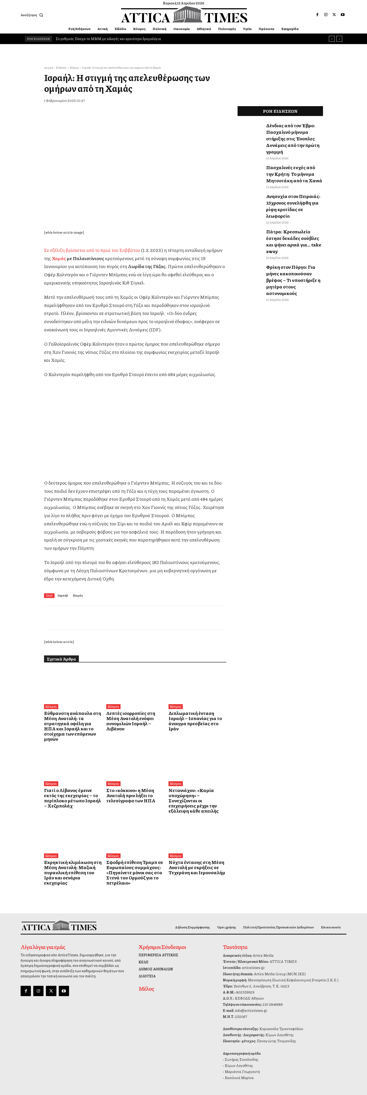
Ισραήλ (62, 595)
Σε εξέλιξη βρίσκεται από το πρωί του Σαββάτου (92, 250)
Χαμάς (59, 258)
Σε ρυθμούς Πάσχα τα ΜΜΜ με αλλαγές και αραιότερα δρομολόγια (108, 38)
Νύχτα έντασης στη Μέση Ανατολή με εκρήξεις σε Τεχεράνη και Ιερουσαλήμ (191, 847)
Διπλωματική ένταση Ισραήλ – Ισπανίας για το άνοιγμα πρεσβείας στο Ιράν (195, 717)
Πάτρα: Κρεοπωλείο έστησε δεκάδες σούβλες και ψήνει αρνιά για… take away (290, 210)
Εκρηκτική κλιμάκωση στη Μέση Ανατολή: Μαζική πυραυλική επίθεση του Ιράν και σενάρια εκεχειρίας (72, 850)
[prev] (332, 39)
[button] (33, 15)
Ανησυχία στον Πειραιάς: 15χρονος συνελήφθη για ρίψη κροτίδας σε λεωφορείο (292, 185)
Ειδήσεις (61, 68)
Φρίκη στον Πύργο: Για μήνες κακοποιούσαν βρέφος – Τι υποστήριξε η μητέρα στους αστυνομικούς (291, 237)
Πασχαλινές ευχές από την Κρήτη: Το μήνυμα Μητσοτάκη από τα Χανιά (292, 160)
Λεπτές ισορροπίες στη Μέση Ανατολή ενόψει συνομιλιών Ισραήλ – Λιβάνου (131, 717)
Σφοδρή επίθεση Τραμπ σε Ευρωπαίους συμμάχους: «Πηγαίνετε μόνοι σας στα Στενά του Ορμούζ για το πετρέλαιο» (134, 850)
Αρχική (48, 68)
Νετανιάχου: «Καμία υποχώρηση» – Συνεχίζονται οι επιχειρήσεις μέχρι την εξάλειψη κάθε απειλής (196, 785)
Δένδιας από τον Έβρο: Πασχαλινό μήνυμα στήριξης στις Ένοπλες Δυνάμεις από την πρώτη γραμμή (293, 132)
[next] (339, 39)
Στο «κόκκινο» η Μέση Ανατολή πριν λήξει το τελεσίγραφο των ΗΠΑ (133, 782)
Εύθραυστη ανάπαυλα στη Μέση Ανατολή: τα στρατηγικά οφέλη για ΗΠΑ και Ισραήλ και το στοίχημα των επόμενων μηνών (71, 720)
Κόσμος (74, 68)
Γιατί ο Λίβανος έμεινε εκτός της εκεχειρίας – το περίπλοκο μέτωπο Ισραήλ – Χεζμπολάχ (72, 782)
